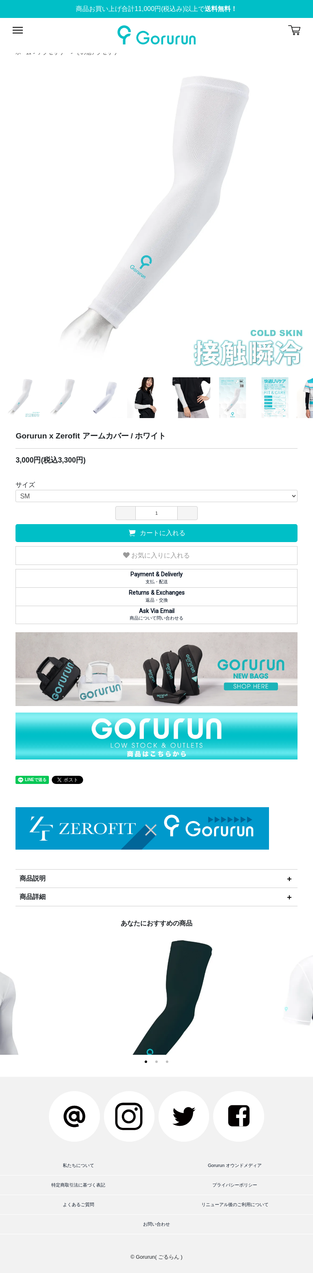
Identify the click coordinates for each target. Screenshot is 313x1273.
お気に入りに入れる (156, 555)
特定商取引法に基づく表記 (78, 1184)
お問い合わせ (156, 1224)
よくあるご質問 (78, 1204)
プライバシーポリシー (234, 1184)
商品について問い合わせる (156, 614)
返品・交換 (156, 595)
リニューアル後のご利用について (235, 1204)
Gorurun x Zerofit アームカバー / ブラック (157, 1030)
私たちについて (78, 1165)
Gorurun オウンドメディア (235, 1165)
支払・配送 (156, 577)
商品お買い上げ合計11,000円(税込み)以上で (156, 8)
